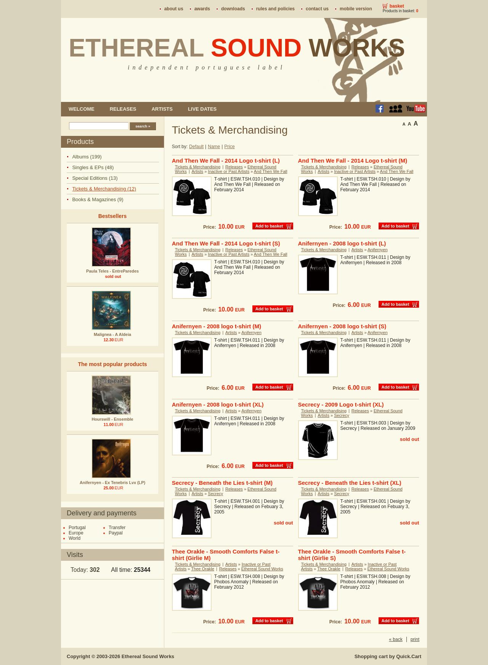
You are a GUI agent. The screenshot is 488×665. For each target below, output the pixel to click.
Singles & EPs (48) (93, 167)
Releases (123, 109)
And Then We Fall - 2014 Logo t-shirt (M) (352, 160)
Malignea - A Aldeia (112, 334)
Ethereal (237, 48)
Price (229, 146)
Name (214, 146)
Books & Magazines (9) (97, 199)
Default (196, 146)
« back (395, 639)
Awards (202, 8)
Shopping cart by (388, 656)
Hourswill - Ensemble (112, 419)
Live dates (202, 109)
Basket (397, 6)
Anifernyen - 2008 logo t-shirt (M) (216, 326)
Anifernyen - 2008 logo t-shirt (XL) (218, 404)
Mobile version (356, 8)
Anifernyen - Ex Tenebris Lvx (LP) (112, 482)
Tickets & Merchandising (197, 167)
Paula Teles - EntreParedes (112, 271)
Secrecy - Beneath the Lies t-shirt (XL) (349, 482)
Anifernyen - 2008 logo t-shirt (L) (342, 243)
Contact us (317, 8)
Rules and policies (275, 8)
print (415, 639)
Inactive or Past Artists (228, 171)
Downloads (233, 8)
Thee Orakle (202, 569)
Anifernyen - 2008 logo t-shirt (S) (342, 326)
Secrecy (341, 415)
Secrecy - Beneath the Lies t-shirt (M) (222, 482)
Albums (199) (86, 157)
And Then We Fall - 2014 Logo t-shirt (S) (226, 243)
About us (173, 8)
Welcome (82, 109)
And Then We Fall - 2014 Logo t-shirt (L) (226, 160)
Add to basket (269, 226)
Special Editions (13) (94, 178)
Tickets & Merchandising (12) (104, 189)
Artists (161, 109)
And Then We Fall (270, 171)
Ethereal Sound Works (262, 569)
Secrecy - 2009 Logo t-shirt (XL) (341, 404)
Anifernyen (378, 249)
